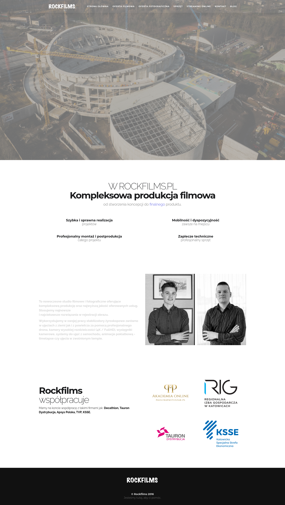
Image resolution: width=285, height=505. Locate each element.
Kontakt (220, 6)
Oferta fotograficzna (154, 6)
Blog (233, 6)
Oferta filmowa (124, 6)
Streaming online (199, 6)
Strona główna (98, 6)
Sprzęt (178, 6)
